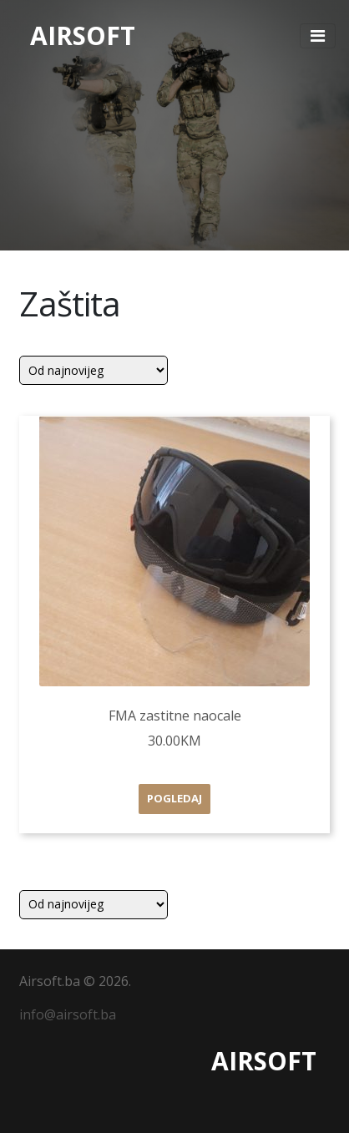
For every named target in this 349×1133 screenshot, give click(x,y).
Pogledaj (174, 798)
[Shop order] (93, 370)
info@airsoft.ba (67, 1014)
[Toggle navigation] (318, 35)
